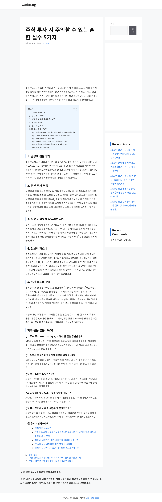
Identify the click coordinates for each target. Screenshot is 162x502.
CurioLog (29, 4)
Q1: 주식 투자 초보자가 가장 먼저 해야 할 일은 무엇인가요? (54, 132)
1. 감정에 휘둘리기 (37, 112)
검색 (112, 23)
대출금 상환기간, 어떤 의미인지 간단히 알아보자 (57, 440)
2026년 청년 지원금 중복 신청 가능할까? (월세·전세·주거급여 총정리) (123, 179)
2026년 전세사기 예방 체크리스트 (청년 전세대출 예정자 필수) (122, 166)
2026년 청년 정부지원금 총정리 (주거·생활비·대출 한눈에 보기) (123, 192)
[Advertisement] (62, 67)
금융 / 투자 (33, 455)
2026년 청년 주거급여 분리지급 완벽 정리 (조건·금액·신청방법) (123, 205)
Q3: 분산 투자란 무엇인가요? (43, 138)
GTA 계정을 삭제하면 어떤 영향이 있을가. (54, 444)
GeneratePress (92, 497)
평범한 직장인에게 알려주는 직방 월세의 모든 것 (57, 447)
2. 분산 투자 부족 (36, 115)
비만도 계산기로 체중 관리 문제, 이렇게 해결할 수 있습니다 (51, 460)
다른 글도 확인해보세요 (41, 147)
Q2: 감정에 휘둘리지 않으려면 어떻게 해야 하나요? (51, 135)
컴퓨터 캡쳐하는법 (43, 428)
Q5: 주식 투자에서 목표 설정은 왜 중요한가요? (49, 144)
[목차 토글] (73, 108)
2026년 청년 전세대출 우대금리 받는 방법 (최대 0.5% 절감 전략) (122, 153)
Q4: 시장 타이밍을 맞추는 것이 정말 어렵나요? (49, 141)
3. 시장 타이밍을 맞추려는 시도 (42, 119)
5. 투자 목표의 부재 (37, 125)
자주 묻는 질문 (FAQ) (38, 129)
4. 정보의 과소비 (36, 122)
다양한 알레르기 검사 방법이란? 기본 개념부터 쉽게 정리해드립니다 (55, 457)
